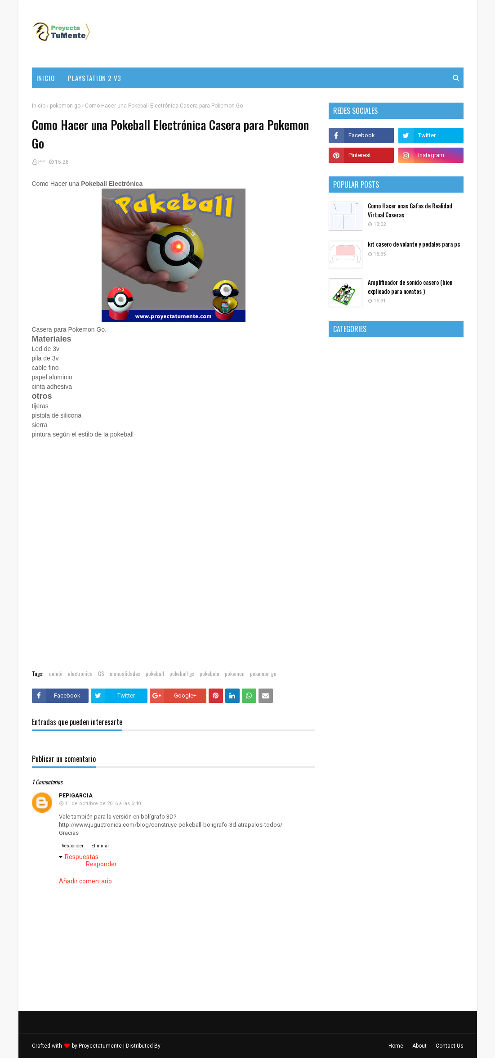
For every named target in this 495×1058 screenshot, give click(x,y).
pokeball (155, 673)
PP (41, 162)
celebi (55, 673)
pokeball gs (181, 673)
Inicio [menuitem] (45, 78)
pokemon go (65, 106)
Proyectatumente (100, 1046)
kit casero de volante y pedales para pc (414, 244)
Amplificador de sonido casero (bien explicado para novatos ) (410, 287)
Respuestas (81, 856)
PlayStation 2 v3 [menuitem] (94, 78)
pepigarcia (76, 795)
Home (395, 1046)
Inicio (38, 106)
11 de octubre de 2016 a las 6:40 (103, 803)
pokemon (235, 673)
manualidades (125, 673)
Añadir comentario (85, 881)
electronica (80, 673)
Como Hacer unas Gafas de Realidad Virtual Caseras (410, 210)
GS (101, 673)
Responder (73, 845)
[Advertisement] (300, 34)
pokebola (209, 673)
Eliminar (100, 845)
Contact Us (450, 1046)
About (419, 1046)
